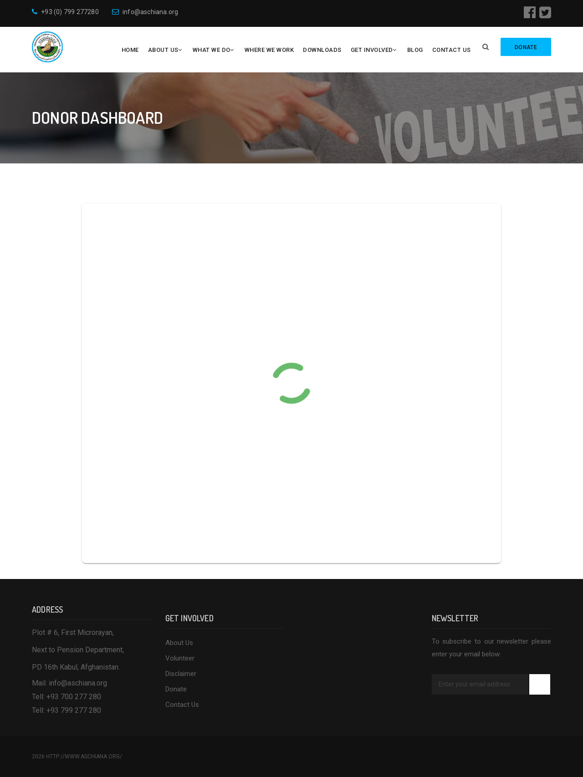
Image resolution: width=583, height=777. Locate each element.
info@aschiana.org (145, 11)
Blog (415, 49)
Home (130, 49)
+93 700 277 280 (73, 696)
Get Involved (372, 49)
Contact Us (451, 49)
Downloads (322, 49)
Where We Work (269, 49)
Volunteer (179, 658)
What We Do (211, 49)
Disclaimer (180, 674)
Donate (176, 689)
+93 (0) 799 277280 (65, 11)
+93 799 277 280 (73, 710)
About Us (163, 49)
